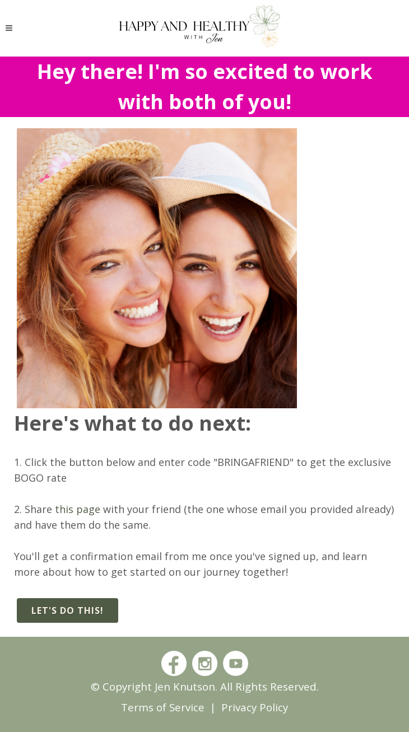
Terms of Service (162, 707)
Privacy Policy (254, 707)
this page (77, 509)
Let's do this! (67, 610)
